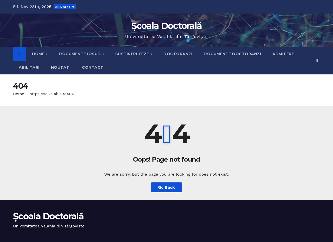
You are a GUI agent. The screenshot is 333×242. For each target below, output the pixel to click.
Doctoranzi (177, 54)
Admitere (283, 54)
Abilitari (29, 67)
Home (39, 54)
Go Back (166, 187)
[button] (317, 60)
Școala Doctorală (166, 25)
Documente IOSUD (80, 54)
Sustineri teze (132, 54)
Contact (93, 67)
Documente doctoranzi (232, 54)
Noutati (61, 67)
